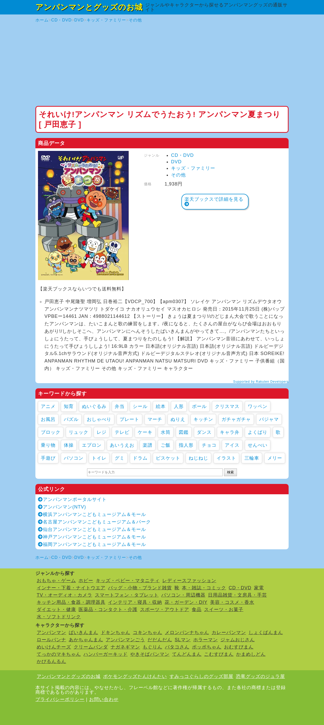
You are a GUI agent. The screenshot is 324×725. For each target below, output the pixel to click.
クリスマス (227, 406)
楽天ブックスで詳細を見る (213, 201)
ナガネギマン (125, 647)
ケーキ (145, 432)
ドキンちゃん (115, 632)
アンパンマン (51, 632)
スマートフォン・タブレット (127, 595)
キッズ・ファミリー (106, 20)
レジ (101, 432)
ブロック (50, 432)
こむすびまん (219, 654)
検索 (230, 472)
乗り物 (48, 445)
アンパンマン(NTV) (62, 507)
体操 (69, 445)
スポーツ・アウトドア (164, 609)
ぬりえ (178, 419)
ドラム (140, 458)
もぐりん (152, 647)
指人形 (186, 445)
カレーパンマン (229, 632)
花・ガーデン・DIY (186, 602)
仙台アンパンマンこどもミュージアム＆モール (92, 529)
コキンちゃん (147, 632)
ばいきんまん (83, 632)
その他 (135, 20)
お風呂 (48, 419)
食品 (197, 609)
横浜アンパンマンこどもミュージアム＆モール (92, 514)
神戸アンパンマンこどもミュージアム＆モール (92, 536)
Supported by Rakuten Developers (261, 381)
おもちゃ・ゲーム (56, 580)
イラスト (226, 458)
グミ (120, 458)
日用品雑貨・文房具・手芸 (237, 595)
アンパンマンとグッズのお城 (89, 7)
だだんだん (160, 639)
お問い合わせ (104, 699)
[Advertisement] (162, 64)
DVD (79, 20)
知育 (69, 406)
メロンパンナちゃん (187, 632)
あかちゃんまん (86, 639)
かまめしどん (251, 654)
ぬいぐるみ (94, 406)
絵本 (161, 406)
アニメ (48, 406)
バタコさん (177, 647)
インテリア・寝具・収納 (135, 602)
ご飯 (166, 445)
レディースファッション (189, 580)
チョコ (209, 445)
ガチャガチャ (236, 419)
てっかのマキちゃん (59, 654)
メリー (274, 458)
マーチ (155, 419)
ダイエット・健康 (56, 609)
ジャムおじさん (237, 639)
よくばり (257, 432)
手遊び (48, 458)
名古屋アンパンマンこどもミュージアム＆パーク (94, 522)
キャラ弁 (230, 432)
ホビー (86, 580)
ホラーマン (205, 639)
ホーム (42, 20)
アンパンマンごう (125, 639)
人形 (179, 406)
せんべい (257, 445)
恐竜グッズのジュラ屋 (260, 676)
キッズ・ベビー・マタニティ (128, 580)
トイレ (99, 458)
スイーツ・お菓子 (223, 609)
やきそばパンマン (149, 654)
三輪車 (251, 458)
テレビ (122, 432)
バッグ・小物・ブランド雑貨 (140, 587)
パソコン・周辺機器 (183, 595)
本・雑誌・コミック (204, 587)
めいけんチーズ (54, 647)
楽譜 (147, 445)
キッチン (203, 419)
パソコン (73, 458)
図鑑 (184, 432)
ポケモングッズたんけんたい (135, 676)
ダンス (204, 432)
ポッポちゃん (206, 647)
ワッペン (257, 406)
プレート (129, 419)
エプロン (92, 445)
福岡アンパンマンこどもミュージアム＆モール (92, 544)
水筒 (166, 432)
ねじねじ (198, 458)
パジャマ (269, 419)
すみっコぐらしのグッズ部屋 (201, 676)
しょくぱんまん (266, 632)
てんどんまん (187, 654)
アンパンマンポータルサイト (72, 499)
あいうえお (122, 445)
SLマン (183, 639)
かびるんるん (51, 661)
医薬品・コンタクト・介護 (108, 609)
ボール (199, 406)
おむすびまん (238, 647)
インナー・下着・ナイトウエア (71, 587)
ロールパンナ (51, 639)
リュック (78, 432)
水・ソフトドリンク (59, 616)
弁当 (120, 406)
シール (140, 406)
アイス (232, 445)
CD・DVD (61, 20)
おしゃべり (99, 419)
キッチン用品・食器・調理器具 (71, 602)
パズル (71, 419)
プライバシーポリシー (59, 699)
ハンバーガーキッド (105, 654)
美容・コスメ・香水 (232, 602)
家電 (259, 587)
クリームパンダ (91, 647)
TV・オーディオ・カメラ (64, 595)
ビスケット (168, 458)
